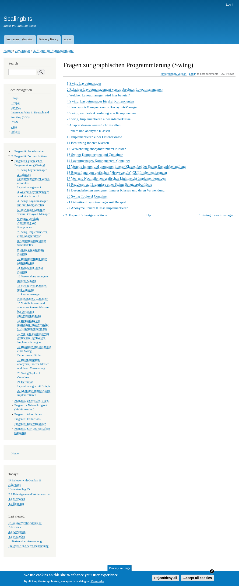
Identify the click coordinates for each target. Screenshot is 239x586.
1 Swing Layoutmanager (84, 83)
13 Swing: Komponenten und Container (95, 155)
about (68, 39)
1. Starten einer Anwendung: (25, 541)
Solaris (15, 131)
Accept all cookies (197, 579)
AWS (14, 122)
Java (14, 126)
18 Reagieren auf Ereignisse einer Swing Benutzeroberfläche (109, 184)
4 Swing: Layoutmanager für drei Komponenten (100, 101)
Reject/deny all (165, 579)
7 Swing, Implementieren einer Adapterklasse (98, 119)
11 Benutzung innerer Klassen (88, 143)
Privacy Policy (48, 39)
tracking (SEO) (20, 117)
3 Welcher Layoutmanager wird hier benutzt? (98, 95)
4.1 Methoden (16, 499)
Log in (230, 4)
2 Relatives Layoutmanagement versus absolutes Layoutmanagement (115, 89)
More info (97, 582)
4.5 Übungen (16, 503)
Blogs (14, 98)
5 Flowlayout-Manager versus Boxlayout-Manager (102, 107)
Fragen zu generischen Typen (31, 400)
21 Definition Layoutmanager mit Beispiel (96, 202)
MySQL (16, 107)
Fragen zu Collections (27, 419)
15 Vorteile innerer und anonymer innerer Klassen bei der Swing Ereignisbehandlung (126, 166)
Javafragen (22, 50)
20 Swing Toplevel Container (87, 196)
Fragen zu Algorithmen (28, 414)
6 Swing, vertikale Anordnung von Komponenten (101, 113)
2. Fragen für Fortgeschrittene (53, 50)
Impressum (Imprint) (19, 39)
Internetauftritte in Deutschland (30, 112)
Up (148, 215)
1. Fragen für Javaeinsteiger (28, 151)
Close (212, 572)
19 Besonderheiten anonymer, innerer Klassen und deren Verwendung (116, 190)
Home (8, 50)
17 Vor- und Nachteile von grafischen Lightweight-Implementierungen (116, 178)
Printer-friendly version (173, 73)
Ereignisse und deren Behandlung (28, 546)
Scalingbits (18, 18)
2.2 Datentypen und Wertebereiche (29, 494)
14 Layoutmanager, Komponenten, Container (98, 161)
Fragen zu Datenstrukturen (30, 424)
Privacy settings (119, 569)
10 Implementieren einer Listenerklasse (94, 137)
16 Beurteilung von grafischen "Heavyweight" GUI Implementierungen (117, 172)
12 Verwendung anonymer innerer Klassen (96, 149)
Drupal (15, 103)
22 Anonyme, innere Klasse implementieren (97, 208)
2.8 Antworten (16, 531)
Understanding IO (19, 489)
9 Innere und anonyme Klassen (88, 131)
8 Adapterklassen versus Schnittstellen (93, 125)
